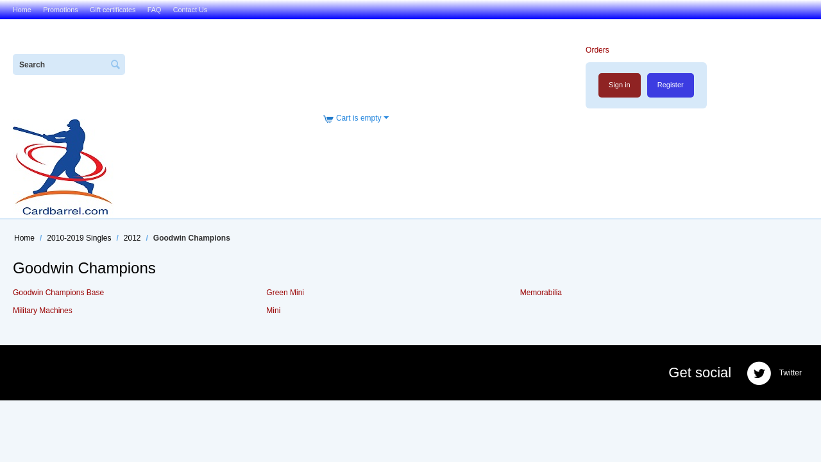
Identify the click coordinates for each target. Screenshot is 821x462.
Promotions (60, 9)
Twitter (774, 373)
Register (670, 85)
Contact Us (190, 9)
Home (22, 9)
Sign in (620, 85)
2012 (132, 238)
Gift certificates (112, 9)
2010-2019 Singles (79, 238)
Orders (597, 50)
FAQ (155, 9)
